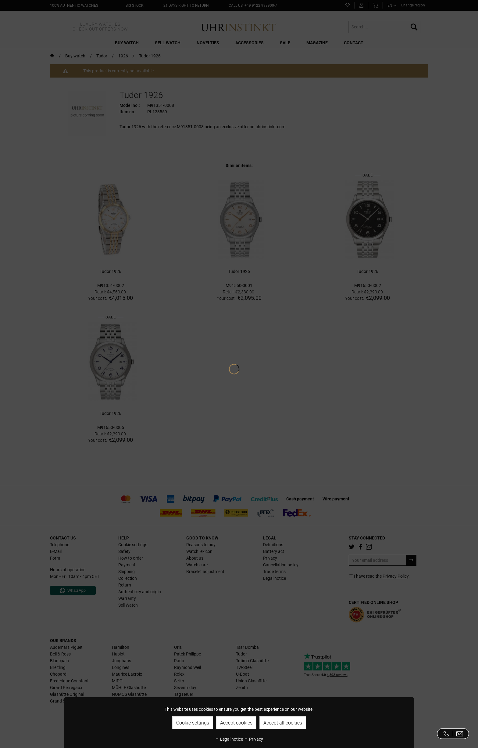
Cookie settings (192, 723)
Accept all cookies (282, 723)
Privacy (253, 739)
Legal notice (229, 739)
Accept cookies (236, 723)
